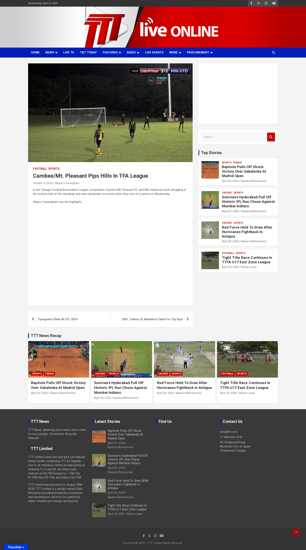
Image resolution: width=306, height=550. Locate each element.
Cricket (227, 192)
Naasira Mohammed (253, 181)
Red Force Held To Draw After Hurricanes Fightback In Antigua (247, 232)
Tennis (237, 162)
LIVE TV (68, 52)
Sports (54, 168)
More (173, 52)
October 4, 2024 (42, 183)
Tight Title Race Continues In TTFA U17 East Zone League (247, 259)
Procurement (198, 52)
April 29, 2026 (230, 181)
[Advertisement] (238, 93)
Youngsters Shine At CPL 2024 (57, 319)
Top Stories (211, 152)
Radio (131, 52)
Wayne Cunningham (67, 183)
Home (35, 52)
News (49, 52)
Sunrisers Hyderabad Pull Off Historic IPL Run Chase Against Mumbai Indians (248, 201)
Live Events (154, 52)
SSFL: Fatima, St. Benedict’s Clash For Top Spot (152, 319)
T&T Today (88, 52)
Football (40, 168)
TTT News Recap (46, 335)
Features (110, 52)
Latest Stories (107, 421)
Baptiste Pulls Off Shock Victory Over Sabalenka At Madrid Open (244, 171)
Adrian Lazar (249, 267)
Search (271, 137)
